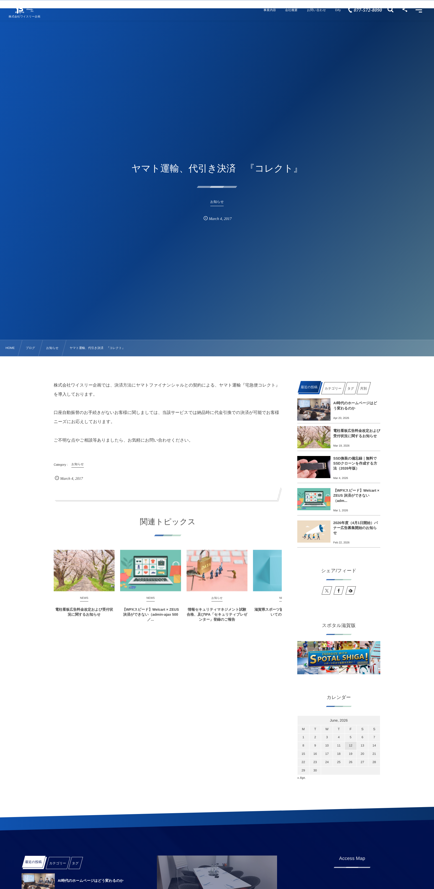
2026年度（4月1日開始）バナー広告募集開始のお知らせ (355, 528)
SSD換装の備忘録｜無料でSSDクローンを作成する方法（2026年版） (355, 463)
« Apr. (301, 778)
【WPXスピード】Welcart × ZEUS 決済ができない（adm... (356, 495)
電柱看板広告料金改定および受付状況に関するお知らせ (356, 433)
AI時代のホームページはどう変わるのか (355, 405)
